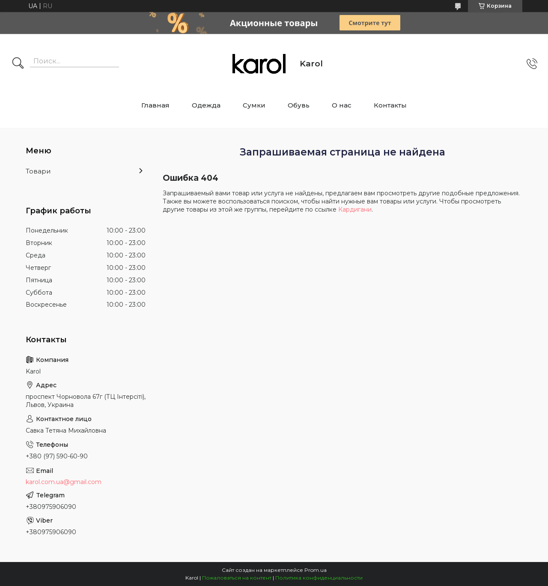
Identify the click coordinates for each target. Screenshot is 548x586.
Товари (38, 171)
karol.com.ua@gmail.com (63, 482)
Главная (155, 105)
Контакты (390, 105)
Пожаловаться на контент (236, 577)
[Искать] (18, 64)
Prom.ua (315, 570)
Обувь (299, 105)
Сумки (254, 105)
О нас (341, 105)
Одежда (206, 105)
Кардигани (355, 209)
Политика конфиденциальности (319, 577)
